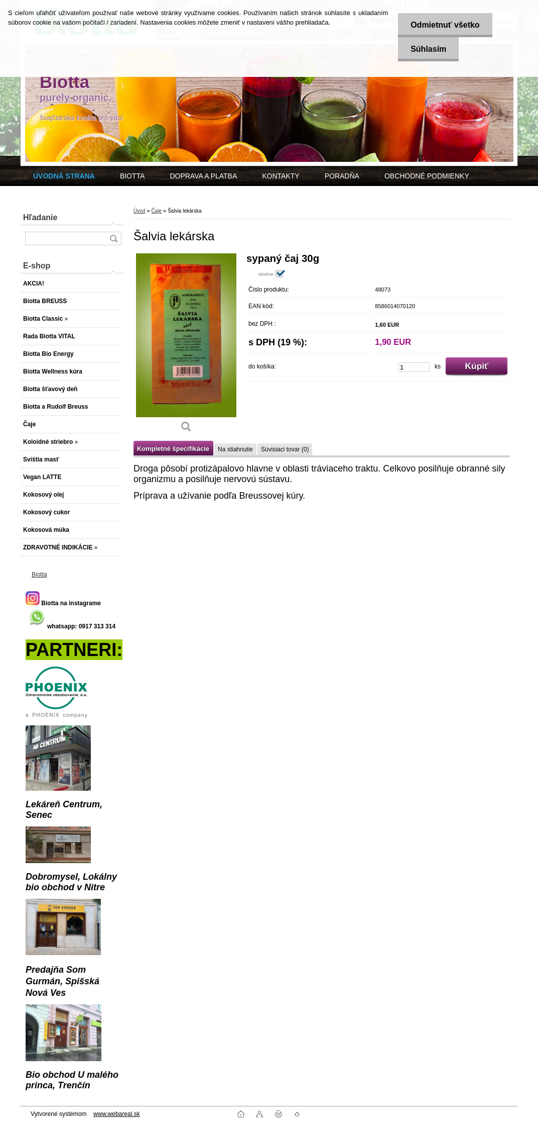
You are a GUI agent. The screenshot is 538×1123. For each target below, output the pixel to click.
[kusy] (414, 367)
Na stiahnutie (235, 449)
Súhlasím (428, 49)
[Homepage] (64, 176)
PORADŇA (342, 176)
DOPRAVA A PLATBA (203, 176)
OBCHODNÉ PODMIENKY (426, 176)
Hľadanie (40, 217)
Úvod (139, 211)
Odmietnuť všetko (445, 25)
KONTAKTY (280, 176)
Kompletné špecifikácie (173, 448)
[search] (113, 238)
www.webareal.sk (116, 1113)
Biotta (39, 574)
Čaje (156, 211)
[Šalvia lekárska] (186, 346)
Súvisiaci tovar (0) (285, 449)
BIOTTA (132, 176)
